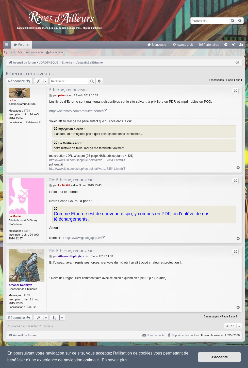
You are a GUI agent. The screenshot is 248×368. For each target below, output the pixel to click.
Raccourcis (8, 46)
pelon (12, 100)
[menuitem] (156, 45)
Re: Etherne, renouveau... (73, 179)
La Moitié (15, 216)
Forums (23, 45)
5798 (27, 110)
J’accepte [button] (219, 357)
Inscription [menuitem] (242, 46)
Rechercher (15, 52)
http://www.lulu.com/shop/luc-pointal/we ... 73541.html (85, 169)
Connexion (36, 52)
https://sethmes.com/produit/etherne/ (76, 111)
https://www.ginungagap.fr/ (83, 238)
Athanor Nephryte (20, 284)
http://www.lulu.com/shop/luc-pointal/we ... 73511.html (85, 160)
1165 (27, 295)
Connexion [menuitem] (234, 46)
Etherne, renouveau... (30, 73)
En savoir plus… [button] (116, 360)
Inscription (56, 52)
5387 (27, 230)
